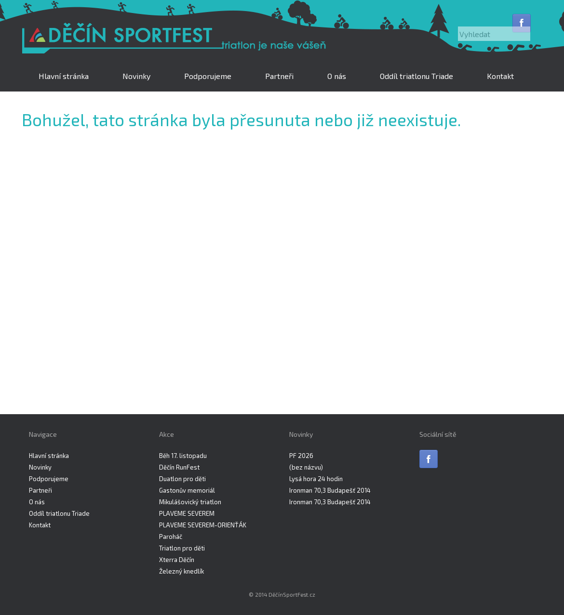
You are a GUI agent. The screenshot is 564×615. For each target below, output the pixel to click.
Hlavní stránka (64, 75)
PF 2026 (301, 455)
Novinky (136, 75)
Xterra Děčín (176, 559)
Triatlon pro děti (182, 548)
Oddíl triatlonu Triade (416, 75)
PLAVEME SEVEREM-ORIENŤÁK (202, 525)
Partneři (279, 75)
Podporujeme (207, 75)
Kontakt (500, 75)
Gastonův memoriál (187, 490)
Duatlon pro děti (182, 479)
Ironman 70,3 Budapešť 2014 (330, 490)
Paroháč (170, 536)
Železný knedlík (181, 571)
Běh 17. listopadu (183, 455)
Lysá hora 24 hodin (316, 479)
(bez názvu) (306, 467)
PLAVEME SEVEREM (187, 513)
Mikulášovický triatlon (190, 502)
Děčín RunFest (179, 467)
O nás (336, 75)
